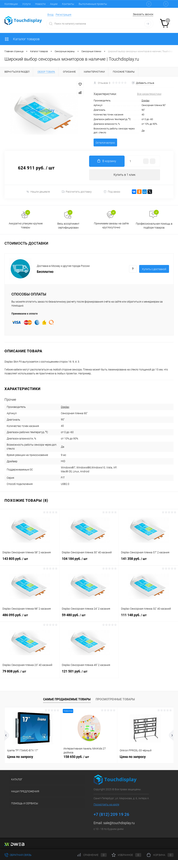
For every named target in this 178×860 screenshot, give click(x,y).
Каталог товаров (22, 39)
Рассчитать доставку (77, 191)
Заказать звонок (143, 14)
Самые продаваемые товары (67, 699)
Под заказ (111, 191)
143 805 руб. (29, 561)
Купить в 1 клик (124, 175)
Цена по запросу (20, 757)
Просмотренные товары (115, 699)
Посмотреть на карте (106, 804)
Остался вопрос (105, 142)
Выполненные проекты (93, 3)
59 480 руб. (89, 617)
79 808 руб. (29, 673)
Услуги (26, 3)
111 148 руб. (148, 617)
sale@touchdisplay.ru (119, 823)
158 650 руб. (76, 757)
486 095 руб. (29, 617)
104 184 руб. (89, 561)
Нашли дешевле (38, 191)
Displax (145, 100)
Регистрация (63, 14)
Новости (40, 3)
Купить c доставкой (154, 269)
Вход (50, 14)
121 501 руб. (89, 673)
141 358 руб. (148, 561)
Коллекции (11, 3)
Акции (54, 3)
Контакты (68, 3)
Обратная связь (18, 854)
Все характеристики (149, 93)
